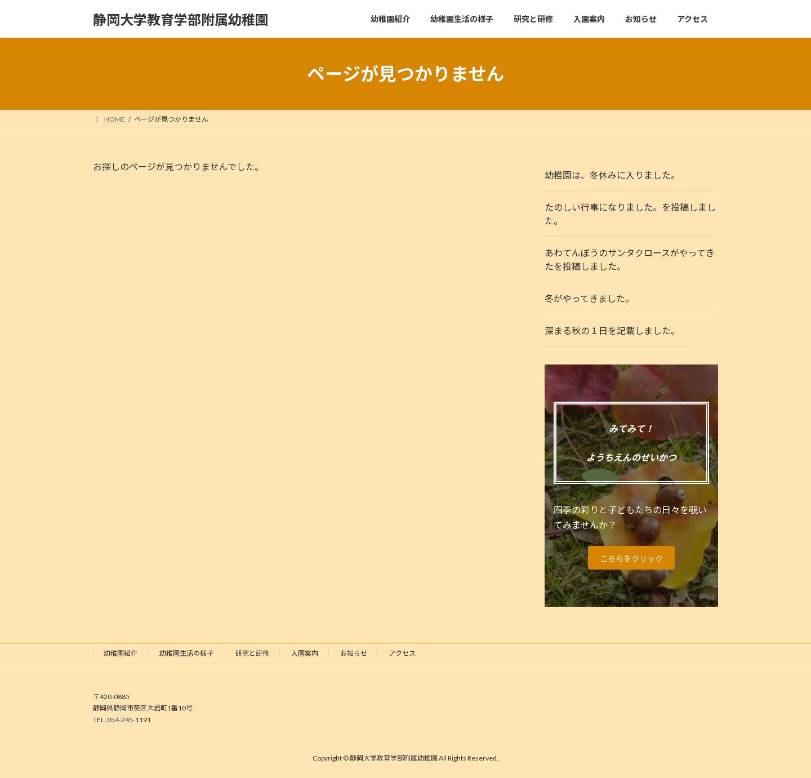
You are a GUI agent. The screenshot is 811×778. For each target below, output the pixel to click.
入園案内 (304, 653)
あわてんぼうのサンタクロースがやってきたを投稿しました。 (630, 259)
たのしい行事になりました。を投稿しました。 (630, 214)
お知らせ (353, 653)
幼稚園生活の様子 (186, 653)
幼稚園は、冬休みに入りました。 (612, 175)
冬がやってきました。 (589, 298)
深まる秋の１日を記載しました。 (612, 330)
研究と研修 (252, 653)
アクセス (402, 653)
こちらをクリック (631, 558)
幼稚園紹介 (120, 653)
